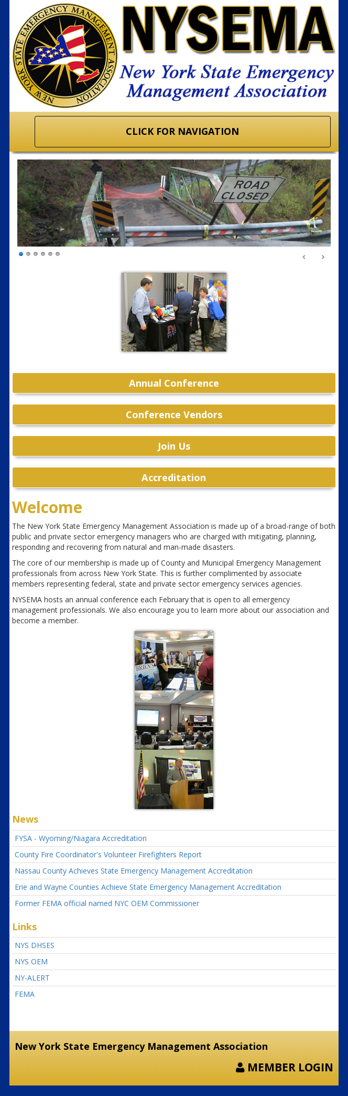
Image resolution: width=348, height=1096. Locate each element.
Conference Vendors (174, 414)
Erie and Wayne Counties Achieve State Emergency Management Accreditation (148, 887)
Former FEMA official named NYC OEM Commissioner (107, 903)
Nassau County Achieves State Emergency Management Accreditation (134, 871)
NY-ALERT (32, 978)
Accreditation (174, 477)
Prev (304, 257)
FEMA (25, 994)
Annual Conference (174, 383)
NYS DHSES (35, 945)
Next (323, 257)
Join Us (174, 446)
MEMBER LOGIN (284, 1067)
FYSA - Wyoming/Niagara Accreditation (81, 838)
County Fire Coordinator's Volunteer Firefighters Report (108, 854)
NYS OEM (31, 961)
